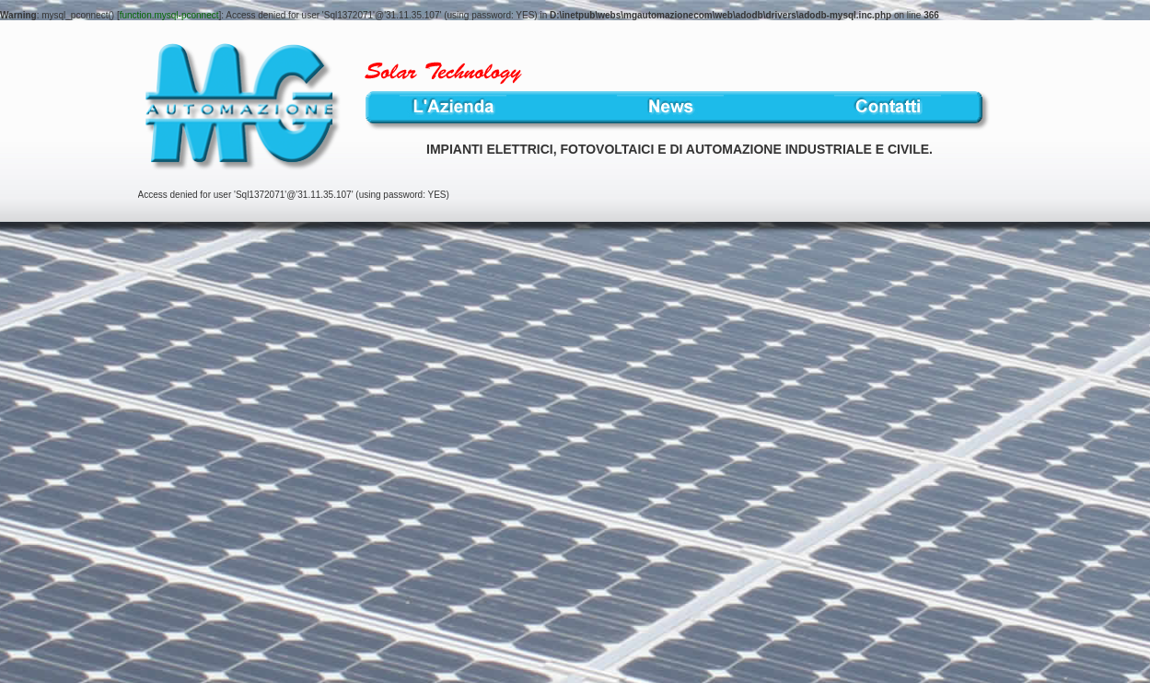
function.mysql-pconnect (169, 15)
